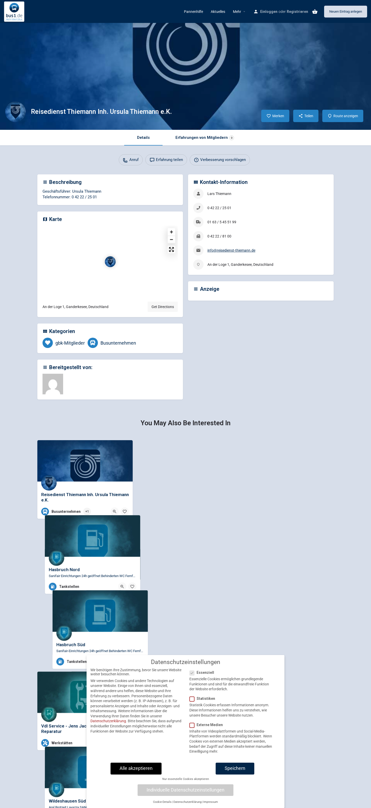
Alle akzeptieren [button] (136, 771)
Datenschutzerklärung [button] (187, 805)
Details (143, 137)
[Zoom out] (171, 239)
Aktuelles (218, 12)
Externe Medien (207, 728)
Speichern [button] (235, 771)
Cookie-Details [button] (162, 805)
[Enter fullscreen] (171, 249)
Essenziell (203, 676)
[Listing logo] (15, 111)
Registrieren (297, 12)
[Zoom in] (171, 232)
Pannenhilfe (193, 12)
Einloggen (268, 12)
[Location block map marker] (110, 261)
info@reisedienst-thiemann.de (231, 250)
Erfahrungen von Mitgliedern (204, 137)
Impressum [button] (210, 805)
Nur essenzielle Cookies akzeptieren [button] (185, 782)
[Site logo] (15, 11)
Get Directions (162, 307)
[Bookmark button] (125, 511)
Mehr (237, 12)
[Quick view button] (115, 511)
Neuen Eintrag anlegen (345, 11)
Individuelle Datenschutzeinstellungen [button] (185, 793)
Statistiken (203, 702)
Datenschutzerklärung (108, 724)
